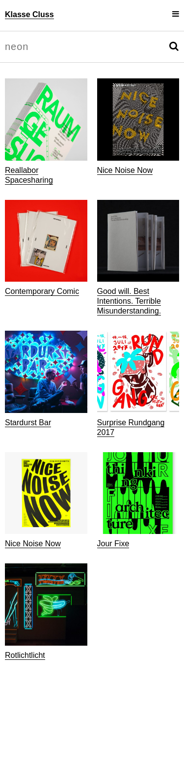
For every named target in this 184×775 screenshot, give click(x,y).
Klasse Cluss (29, 14)
